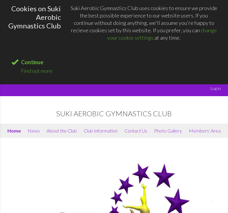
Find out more (37, 70)
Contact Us (135, 130)
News (34, 130)
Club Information (101, 130)
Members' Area (205, 130)
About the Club (62, 130)
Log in (215, 88)
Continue (32, 62)
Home (14, 130)
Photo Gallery (168, 130)
